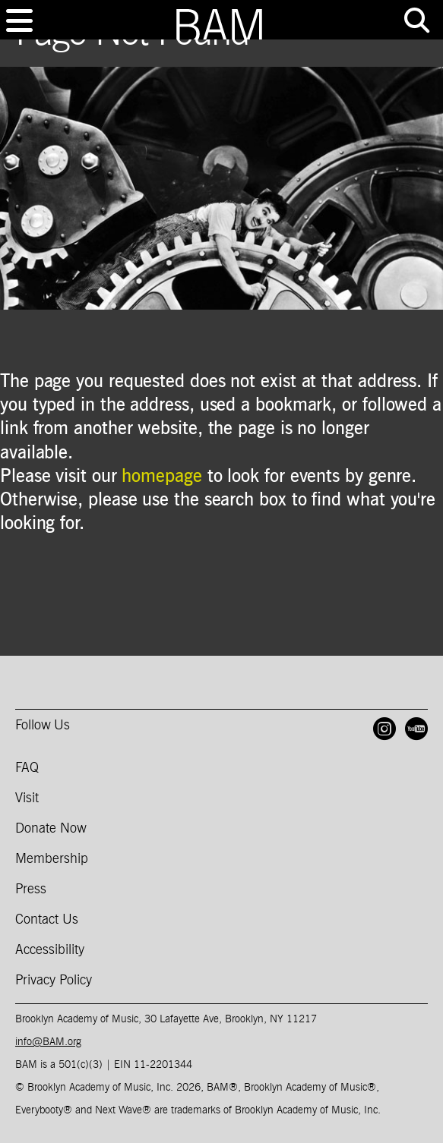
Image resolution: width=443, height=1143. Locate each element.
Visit (27, 798)
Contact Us (46, 920)
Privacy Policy (53, 980)
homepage (161, 477)
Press (30, 889)
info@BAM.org (48, 1042)
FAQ (27, 768)
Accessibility (49, 950)
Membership (51, 859)
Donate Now (51, 829)
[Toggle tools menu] (416, 20)
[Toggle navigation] (19, 20)
